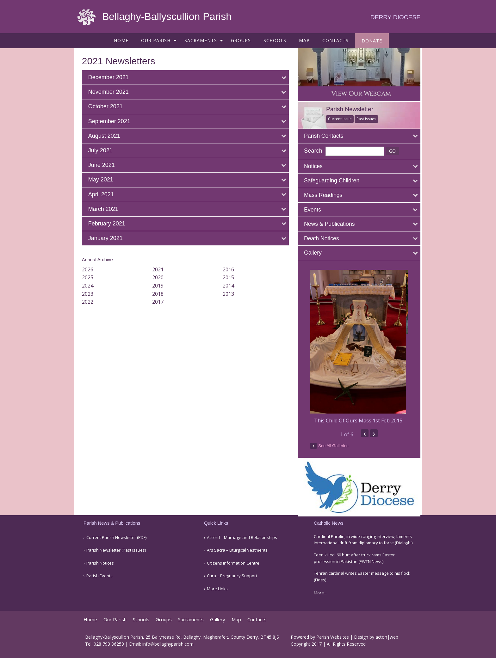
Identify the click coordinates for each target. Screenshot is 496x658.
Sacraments (200, 40)
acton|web (386, 637)
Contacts (335, 40)
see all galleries (337, 444)
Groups (241, 40)
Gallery (217, 619)
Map (304, 40)
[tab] (187, 77)
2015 (229, 277)
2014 (229, 285)
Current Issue (343, 118)
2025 (89, 277)
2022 (89, 301)
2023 (89, 293)
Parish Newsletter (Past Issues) (116, 550)
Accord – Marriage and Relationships (242, 537)
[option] (362, 346)
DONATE (372, 41)
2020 (159, 277)
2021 (159, 269)
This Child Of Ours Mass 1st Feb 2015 (362, 419)
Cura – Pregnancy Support (232, 576)
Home (121, 40)
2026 (89, 269)
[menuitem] (121, 40)
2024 (89, 285)
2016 (229, 269)
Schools (275, 40)
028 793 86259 (109, 644)
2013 (229, 293)
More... (320, 593)
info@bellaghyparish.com (168, 644)
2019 (159, 285)
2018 (159, 293)
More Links (217, 589)
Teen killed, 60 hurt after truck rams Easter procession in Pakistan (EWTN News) (354, 558)
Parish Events (99, 576)
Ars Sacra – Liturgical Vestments (237, 550)
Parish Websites (332, 637)
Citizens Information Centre (233, 563)
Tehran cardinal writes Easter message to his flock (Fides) (362, 576)
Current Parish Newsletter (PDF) (116, 537)
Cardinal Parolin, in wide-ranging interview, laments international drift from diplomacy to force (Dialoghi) (363, 540)
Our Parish (155, 40)
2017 (159, 301)
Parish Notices (100, 563)
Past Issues (370, 118)
